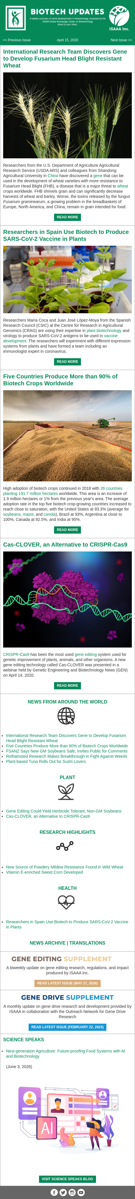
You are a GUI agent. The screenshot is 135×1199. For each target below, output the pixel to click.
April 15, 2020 (67, 40)
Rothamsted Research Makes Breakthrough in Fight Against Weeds (66, 756)
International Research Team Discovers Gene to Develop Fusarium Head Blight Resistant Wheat (65, 58)
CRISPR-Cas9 (16, 654)
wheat (122, 186)
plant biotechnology (104, 330)
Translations (87, 943)
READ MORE (67, 217)
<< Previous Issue (17, 40)
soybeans (12, 514)
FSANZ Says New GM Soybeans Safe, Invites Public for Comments (66, 751)
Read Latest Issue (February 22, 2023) (68, 1027)
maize (28, 514)
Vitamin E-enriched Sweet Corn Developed (44, 872)
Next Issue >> (121, 40)
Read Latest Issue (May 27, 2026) (67, 983)
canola (50, 514)
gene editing (86, 654)
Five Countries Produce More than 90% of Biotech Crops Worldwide (67, 746)
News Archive (48, 943)
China (53, 175)
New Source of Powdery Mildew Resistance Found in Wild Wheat (64, 867)
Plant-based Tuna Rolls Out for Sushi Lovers (46, 761)
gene (97, 175)
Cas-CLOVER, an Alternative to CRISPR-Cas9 (65, 544)
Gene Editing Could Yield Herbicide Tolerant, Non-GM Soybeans (63, 811)
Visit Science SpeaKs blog (67, 1179)
